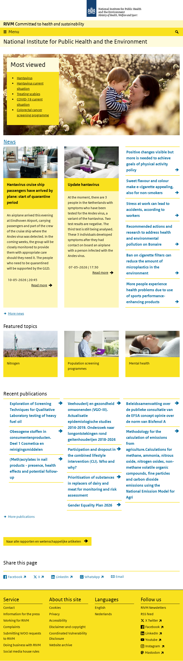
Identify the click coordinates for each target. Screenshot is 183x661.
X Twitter (162, 620)
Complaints (11, 627)
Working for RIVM (16, 620)
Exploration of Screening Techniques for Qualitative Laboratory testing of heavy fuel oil (33, 412)
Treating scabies (28, 94)
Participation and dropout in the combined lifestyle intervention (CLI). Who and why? (92, 458)
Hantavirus (24, 78)
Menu (13, 31)
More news (16, 313)
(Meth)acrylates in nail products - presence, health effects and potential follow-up (34, 468)
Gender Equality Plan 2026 (90, 505)
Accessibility (58, 620)
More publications (21, 517)
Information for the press (21, 614)
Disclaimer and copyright (67, 627)
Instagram (162, 646)
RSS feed (147, 614)
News (10, 142)
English (100, 607)
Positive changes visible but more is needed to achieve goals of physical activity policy (149, 161)
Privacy (54, 614)
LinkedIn (162, 633)
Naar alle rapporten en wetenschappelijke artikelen (43, 541)
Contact (9, 607)
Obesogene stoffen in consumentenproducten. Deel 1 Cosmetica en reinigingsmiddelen (30, 440)
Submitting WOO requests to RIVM (22, 636)
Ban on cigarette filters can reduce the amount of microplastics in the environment (148, 264)
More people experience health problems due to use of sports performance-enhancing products (149, 292)
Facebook (162, 627)
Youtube (162, 639)
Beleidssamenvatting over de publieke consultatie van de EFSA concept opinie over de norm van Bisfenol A (150, 412)
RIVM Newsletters (153, 607)
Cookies (55, 607)
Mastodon (162, 652)
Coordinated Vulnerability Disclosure (68, 636)
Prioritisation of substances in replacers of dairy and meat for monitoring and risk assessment (92, 486)
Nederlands (103, 614)
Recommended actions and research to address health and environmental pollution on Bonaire (149, 235)
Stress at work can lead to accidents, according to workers (147, 209)
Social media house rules (21, 651)
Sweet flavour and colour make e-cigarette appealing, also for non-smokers (149, 186)
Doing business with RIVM (22, 645)
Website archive (60, 645)
